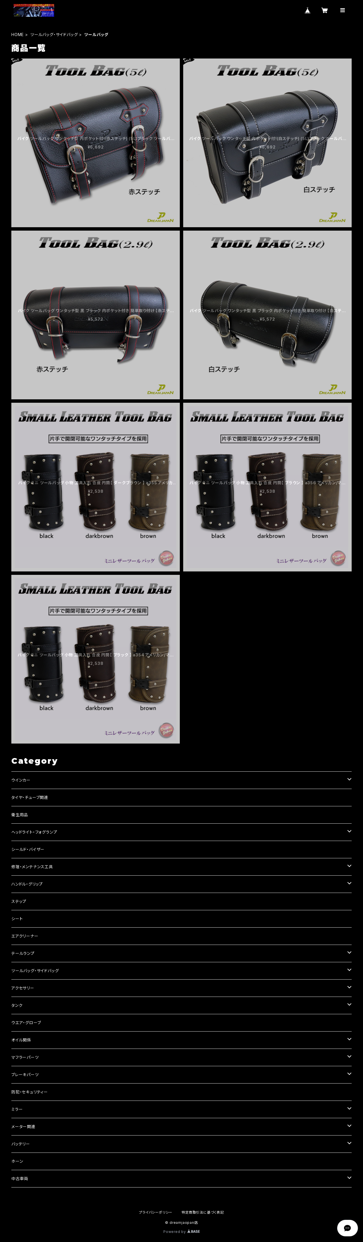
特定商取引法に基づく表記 (203, 1212)
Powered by (181, 1232)
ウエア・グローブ (26, 1022)
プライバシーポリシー (155, 1212)
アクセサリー (22, 988)
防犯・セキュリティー (29, 1091)
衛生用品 (19, 814)
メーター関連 (23, 1126)
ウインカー (21, 780)
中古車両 (19, 1178)
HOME (17, 34)
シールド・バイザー (28, 849)
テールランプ (23, 953)
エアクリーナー (25, 936)
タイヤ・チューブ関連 (29, 797)
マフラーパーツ (25, 1057)
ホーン (17, 1161)
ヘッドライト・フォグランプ (34, 832)
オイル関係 (21, 1040)
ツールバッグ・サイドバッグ (54, 34)
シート (17, 918)
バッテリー (20, 1143)
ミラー (17, 1109)
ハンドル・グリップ (27, 884)
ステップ (18, 901)
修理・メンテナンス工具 (32, 866)
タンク (16, 1005)
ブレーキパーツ (25, 1074)
